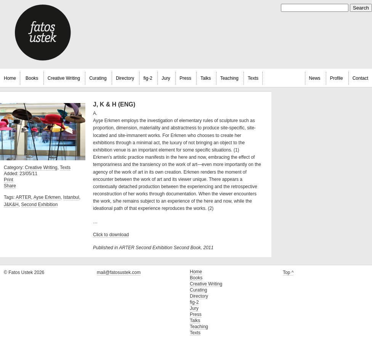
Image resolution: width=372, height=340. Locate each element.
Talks (205, 78)
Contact (360, 78)
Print (8, 179)
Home (10, 78)
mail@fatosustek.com (119, 272)
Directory (125, 78)
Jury (166, 78)
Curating (97, 78)
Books (32, 78)
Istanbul (71, 197)
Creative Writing (64, 78)
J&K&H (11, 204)
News (315, 78)
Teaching (229, 78)
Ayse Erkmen (47, 197)
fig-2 (147, 78)
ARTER (23, 197)
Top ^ (288, 272)
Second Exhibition (39, 204)
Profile (336, 78)
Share (10, 186)
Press (185, 78)
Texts (253, 78)
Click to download (111, 234)
